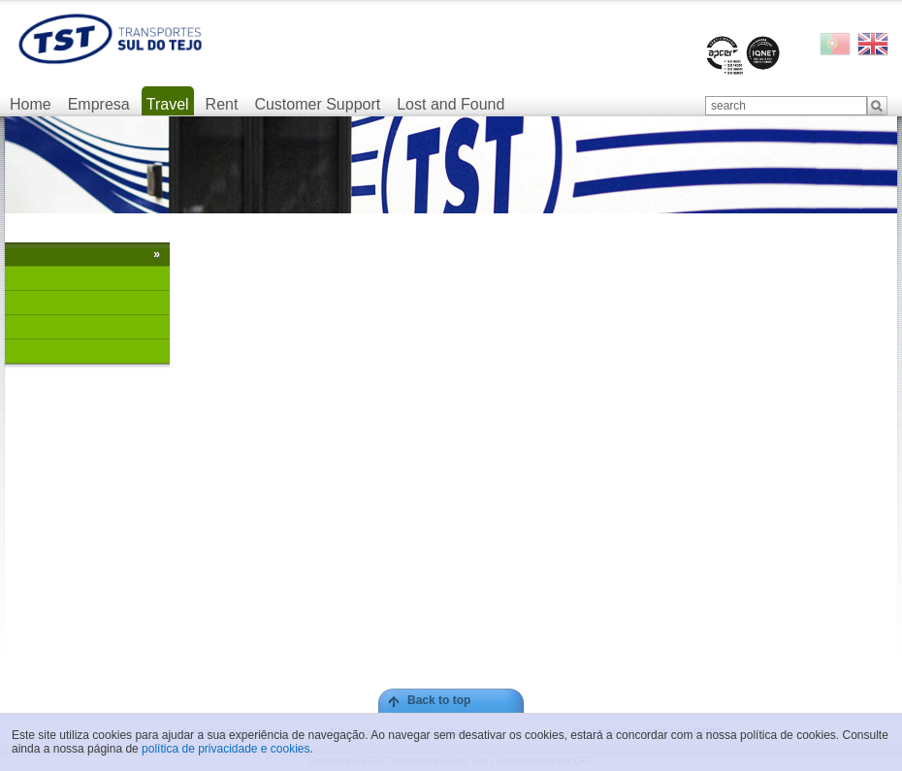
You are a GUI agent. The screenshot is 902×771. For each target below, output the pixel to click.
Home (30, 104)
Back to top (438, 700)
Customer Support (317, 104)
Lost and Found (450, 104)
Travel (167, 104)
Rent (222, 104)
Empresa (99, 104)
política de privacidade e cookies (225, 748)
